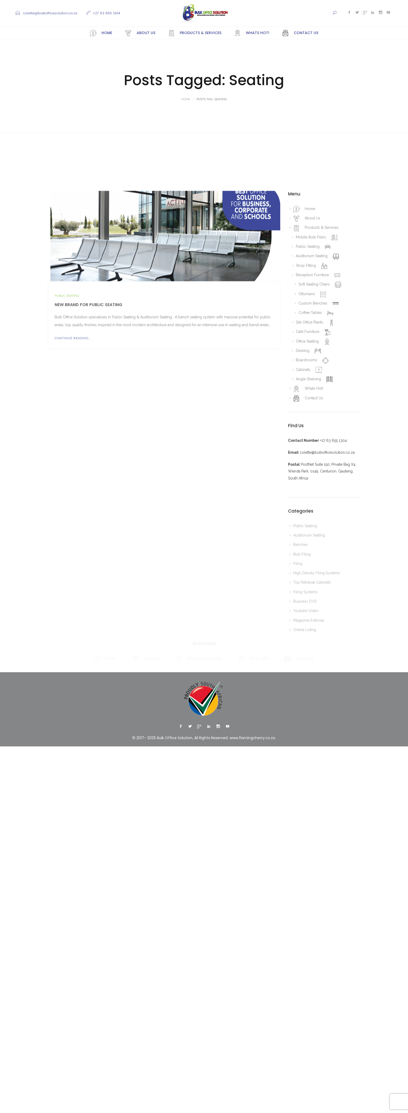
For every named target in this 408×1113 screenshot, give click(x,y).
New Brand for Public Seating (88, 449)
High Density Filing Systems (316, 717)
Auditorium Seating (309, 679)
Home (185, 99)
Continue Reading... (73, 482)
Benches (300, 689)
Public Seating (67, 440)
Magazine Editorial (308, 764)
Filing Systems (305, 736)
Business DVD (305, 745)
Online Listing (304, 774)
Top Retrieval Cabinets (312, 726)
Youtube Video (305, 755)
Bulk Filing (302, 698)
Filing (297, 708)
